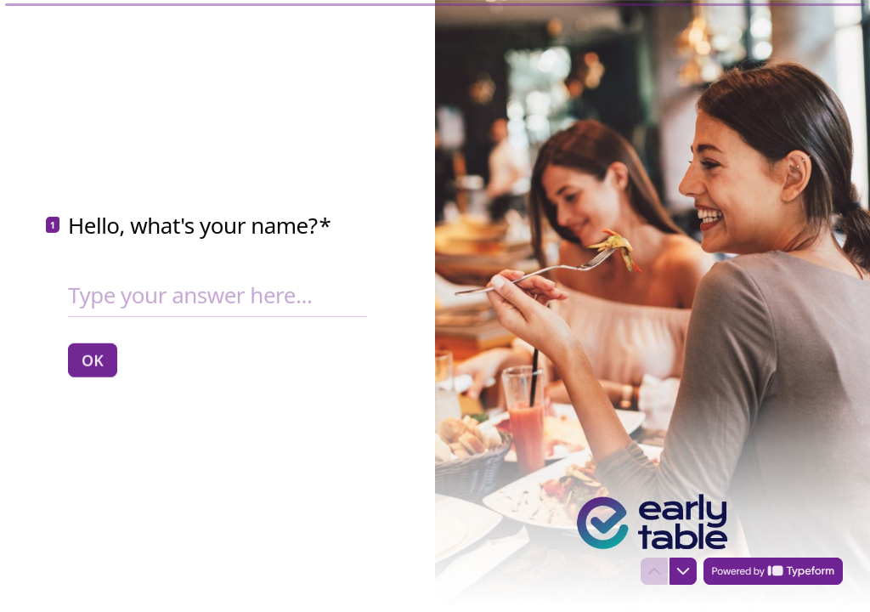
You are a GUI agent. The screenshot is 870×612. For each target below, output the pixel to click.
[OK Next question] (92, 360)
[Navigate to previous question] (654, 571)
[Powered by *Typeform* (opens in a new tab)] (773, 571)
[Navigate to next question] (683, 571)
